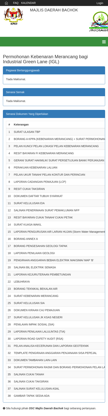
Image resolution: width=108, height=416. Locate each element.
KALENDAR (28, 2)
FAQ (16, 2)
